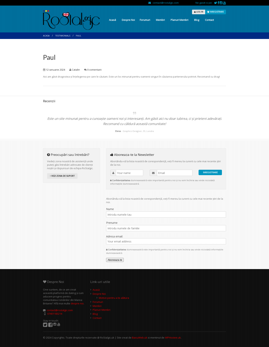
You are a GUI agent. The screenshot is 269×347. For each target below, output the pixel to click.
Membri (160, 20)
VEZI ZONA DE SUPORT (62, 175)
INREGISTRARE (215, 11)
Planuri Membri (179, 20)
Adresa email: (166, 239)
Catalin (76, 69)
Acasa (46, 35)
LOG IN (198, 11)
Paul (49, 57)
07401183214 (54, 313)
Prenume (112, 223)
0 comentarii (94, 69)
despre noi (77, 303)
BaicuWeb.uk (139, 337)
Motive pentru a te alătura (114, 298)
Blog (196, 20)
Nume (110, 209)
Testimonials (62, 35)
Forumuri (145, 20)
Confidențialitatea (121, 180)
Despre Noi (128, 20)
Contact (209, 20)
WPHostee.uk (173, 337)
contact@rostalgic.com (163, 2)
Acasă (112, 20)
